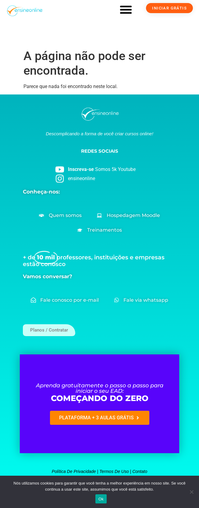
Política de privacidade (74, 471)
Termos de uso (114, 471)
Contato (139, 471)
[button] (125, 9)
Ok (101, 499)
